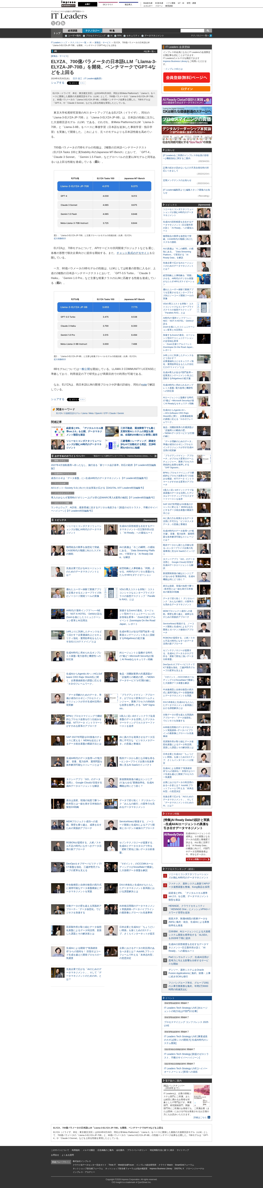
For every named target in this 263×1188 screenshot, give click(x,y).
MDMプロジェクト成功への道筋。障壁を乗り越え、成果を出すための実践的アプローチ (83, 824)
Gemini (120, 413)
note (144, 384)
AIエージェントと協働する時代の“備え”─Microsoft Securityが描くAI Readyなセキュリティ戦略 (136, 656)
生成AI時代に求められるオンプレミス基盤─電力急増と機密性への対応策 (83, 656)
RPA (119, 35)
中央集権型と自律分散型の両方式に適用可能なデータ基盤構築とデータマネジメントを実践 (83, 888)
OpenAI (98, 413)
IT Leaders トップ (59, 42)
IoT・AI (181, 3)
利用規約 (76, 1150)
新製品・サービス (103, 42)
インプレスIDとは (174, 69)
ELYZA (59, 413)
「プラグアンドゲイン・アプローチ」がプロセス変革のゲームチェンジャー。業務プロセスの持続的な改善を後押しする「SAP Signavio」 (137, 701)
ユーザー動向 (74, 35)
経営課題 (72, 30)
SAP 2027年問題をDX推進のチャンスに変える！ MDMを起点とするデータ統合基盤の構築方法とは (84, 740)
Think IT (112, 1165)
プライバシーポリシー (137, 1150)
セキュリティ (133, 35)
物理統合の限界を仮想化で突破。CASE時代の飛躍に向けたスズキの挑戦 (83, 550)
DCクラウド (108, 5)
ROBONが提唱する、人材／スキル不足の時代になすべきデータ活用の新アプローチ (83, 846)
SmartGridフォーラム (184, 1165)
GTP (106, 413)
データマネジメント (154, 35)
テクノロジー (92, 30)
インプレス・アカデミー (84, 1172)
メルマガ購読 (89, 1150)
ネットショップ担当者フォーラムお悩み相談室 (126, 1168)
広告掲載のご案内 (105, 1150)
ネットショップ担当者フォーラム (88, 1168)
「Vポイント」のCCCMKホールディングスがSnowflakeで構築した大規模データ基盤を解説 (136, 867)
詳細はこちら (200, 1117)
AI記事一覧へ (150, 51)
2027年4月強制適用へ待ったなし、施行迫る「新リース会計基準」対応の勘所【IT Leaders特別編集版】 (103, 467)
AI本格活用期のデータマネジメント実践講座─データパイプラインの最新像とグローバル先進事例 (137, 909)
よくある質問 (68, 1155)
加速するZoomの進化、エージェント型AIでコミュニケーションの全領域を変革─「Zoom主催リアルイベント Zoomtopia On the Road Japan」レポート (137, 617)
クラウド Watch (166, 1165)
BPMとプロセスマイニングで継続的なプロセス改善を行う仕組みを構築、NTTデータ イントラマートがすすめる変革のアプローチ (178, 478)
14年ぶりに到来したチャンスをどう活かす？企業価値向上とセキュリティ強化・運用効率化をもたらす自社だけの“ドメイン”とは (178, 361)
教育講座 (169, 6)
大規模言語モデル (72, 413)
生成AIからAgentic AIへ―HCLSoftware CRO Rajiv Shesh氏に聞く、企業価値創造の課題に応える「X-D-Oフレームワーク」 (178, 416)
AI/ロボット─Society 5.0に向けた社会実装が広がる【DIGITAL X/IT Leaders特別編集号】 (98, 487)
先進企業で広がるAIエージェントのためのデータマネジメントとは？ (83, 571)
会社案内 (120, 1150)
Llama (84, 413)
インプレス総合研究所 (146, 1165)
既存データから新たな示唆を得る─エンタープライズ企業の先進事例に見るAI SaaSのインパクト (137, 761)
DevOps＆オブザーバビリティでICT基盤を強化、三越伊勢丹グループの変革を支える (83, 867)
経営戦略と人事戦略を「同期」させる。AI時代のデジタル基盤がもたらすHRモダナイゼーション (137, 571)
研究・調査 (191, 3)
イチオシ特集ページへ (197, 859)
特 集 (112, 30)
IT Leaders (69, 16)
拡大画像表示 (60, 238)
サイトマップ (183, 1150)
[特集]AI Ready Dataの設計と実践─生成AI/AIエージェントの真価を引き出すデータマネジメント (186, 824)
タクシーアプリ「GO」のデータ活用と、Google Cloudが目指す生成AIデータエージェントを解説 (84, 782)
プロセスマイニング (96, 35)
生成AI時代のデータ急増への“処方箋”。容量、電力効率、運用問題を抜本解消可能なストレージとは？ (84, 761)
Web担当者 (148, 3)
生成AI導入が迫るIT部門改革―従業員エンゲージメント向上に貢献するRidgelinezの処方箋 (137, 635)
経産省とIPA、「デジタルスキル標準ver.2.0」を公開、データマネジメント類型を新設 (84, 431)
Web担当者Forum (126, 1165)
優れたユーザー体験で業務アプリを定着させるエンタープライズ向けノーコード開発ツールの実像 (83, 592)
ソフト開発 (170, 3)
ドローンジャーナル (195, 1168)
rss (63, 23)
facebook (58, 23)
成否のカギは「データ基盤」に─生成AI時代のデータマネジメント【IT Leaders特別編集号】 (100, 478)
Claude (112, 413)
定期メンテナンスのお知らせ (177, 180)
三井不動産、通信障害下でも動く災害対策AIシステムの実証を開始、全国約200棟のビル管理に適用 (138, 431)
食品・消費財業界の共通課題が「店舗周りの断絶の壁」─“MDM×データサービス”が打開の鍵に (137, 677)
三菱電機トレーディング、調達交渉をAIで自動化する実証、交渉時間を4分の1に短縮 (138, 444)
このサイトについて (60, 1150)
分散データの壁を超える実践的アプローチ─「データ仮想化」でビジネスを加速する (83, 909)
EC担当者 (159, 3)
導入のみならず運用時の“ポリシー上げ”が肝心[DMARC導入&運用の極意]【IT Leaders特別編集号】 (103, 497)
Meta (91, 413)
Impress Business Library (175, 61)
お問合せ (55, 1155)
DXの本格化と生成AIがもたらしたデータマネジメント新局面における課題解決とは (137, 888)
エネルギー (148, 6)
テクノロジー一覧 (78, 42)
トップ (56, 33)
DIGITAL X (179, 1168)
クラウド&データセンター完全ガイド (89, 1165)
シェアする (57, 82)
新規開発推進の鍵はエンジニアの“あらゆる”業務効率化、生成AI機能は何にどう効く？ (136, 782)
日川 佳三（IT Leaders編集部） (88, 78)
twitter (53, 23)
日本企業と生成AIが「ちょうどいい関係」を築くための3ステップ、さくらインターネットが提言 (137, 930)
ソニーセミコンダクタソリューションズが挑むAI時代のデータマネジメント (83, 444)
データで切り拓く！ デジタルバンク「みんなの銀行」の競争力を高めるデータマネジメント (137, 803)
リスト (82, 83)
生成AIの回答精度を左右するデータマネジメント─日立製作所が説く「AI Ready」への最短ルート (137, 529)
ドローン (159, 6)
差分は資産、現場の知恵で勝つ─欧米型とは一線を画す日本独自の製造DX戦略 (83, 803)
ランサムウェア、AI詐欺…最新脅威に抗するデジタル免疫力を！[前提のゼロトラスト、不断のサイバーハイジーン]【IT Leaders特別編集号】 (104, 509)
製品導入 (128, 5)
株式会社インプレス (82, 1161)
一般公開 (84, 369)
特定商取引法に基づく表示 (162, 1150)
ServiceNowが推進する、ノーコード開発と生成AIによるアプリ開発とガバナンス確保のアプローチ (137, 824)
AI (111, 35)
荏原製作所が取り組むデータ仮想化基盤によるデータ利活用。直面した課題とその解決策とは (83, 930)
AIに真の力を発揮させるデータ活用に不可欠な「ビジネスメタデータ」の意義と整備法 (137, 740)
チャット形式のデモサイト (133, 253)
